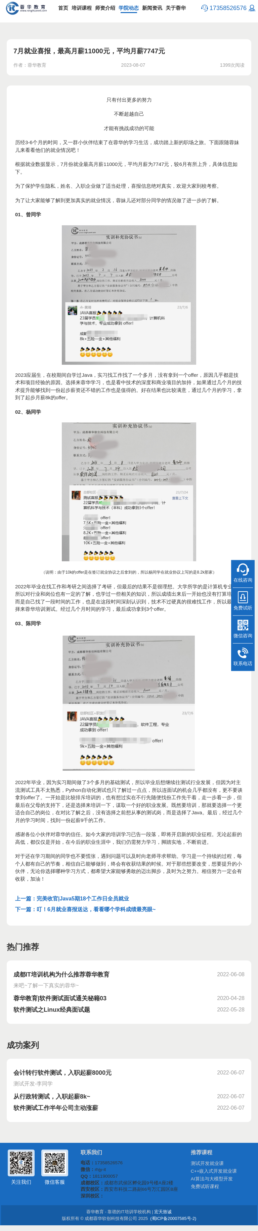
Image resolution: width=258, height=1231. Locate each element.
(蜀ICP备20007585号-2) (169, 1224)
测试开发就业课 (209, 1167)
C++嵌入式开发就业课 (215, 1175)
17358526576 (227, 10)
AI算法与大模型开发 (213, 1183)
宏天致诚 (161, 1217)
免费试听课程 (207, 1191)
